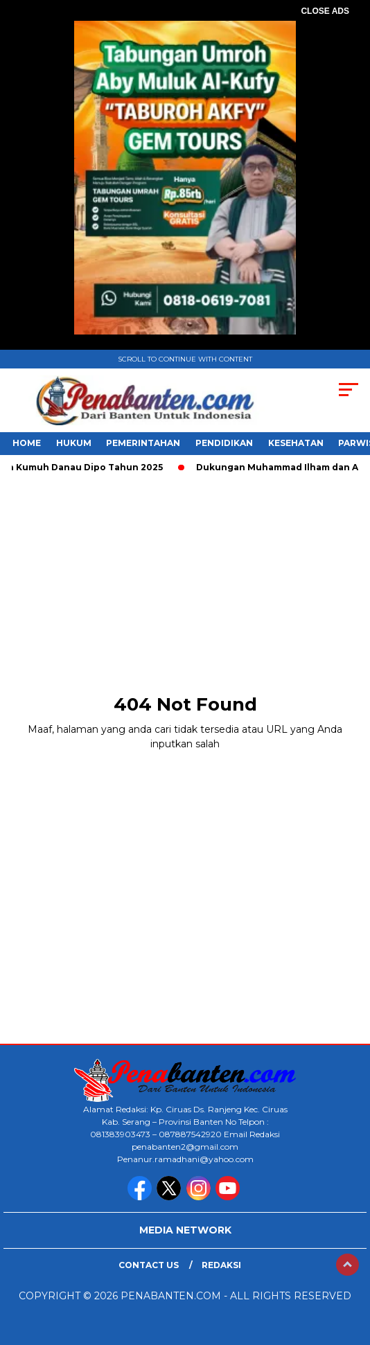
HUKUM (73, 443)
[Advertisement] (185, 580)
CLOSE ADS (325, 11)
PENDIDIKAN (224, 443)
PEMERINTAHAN (143, 443)
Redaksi (221, 1265)
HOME (26, 443)
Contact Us (148, 1265)
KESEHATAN (296, 443)
